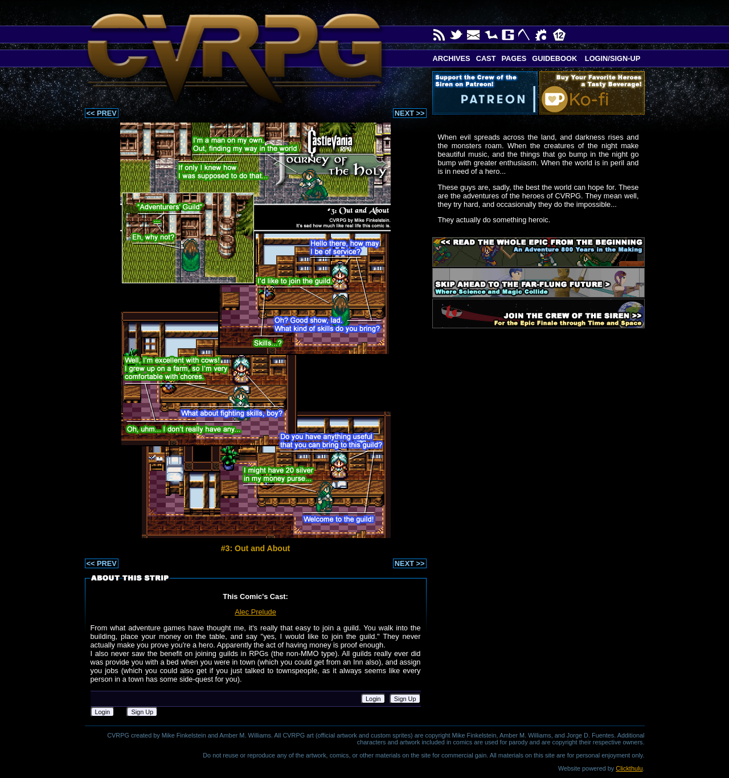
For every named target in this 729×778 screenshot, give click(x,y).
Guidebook (554, 58)
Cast (486, 58)
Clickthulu (629, 768)
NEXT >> (410, 113)
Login (373, 698)
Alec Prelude (255, 612)
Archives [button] (451, 58)
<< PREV (102, 113)
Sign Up (405, 698)
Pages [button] (513, 58)
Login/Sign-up (611, 58)
